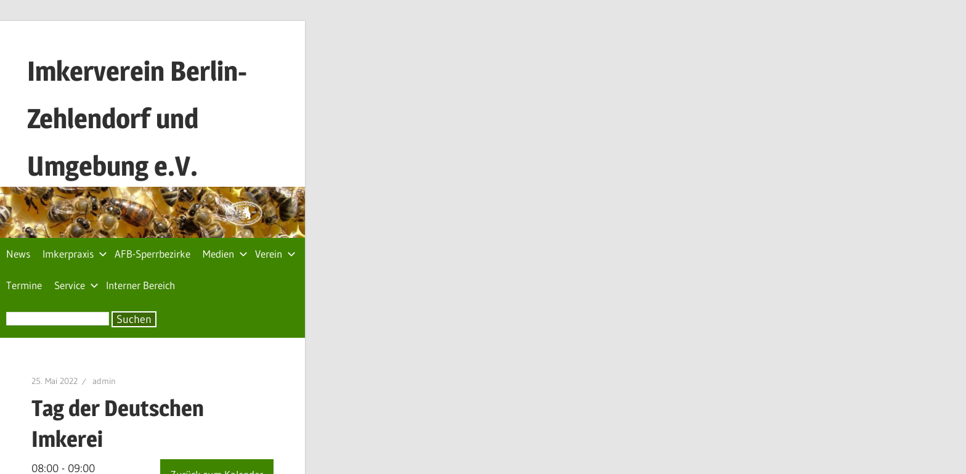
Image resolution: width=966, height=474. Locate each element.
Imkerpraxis (75, 253)
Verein (275, 253)
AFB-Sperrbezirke (152, 253)
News (18, 253)
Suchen (134, 319)
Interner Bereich (140, 285)
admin (104, 380)
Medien (225, 253)
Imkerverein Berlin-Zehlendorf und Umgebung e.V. (137, 118)
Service (76, 285)
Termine (24, 285)
